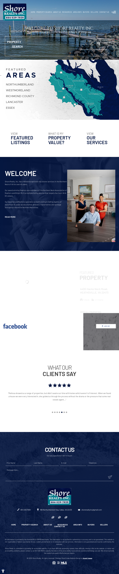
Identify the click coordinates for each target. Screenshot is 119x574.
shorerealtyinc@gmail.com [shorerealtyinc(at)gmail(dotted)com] (90, 510)
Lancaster (14, 102)
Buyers (86, 12)
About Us (57, 12)
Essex (10, 108)
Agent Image (87, 558)
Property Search (44, 12)
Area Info (77, 12)
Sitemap (58, 558)
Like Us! (106, 338)
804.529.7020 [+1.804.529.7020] (24, 510)
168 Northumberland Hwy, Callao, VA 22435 (54, 510)
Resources (67, 12)
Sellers (94, 12)
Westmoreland (18, 90)
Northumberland (20, 84)
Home (33, 12)
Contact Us (104, 12)
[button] (3, 571)
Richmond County (20, 96)
